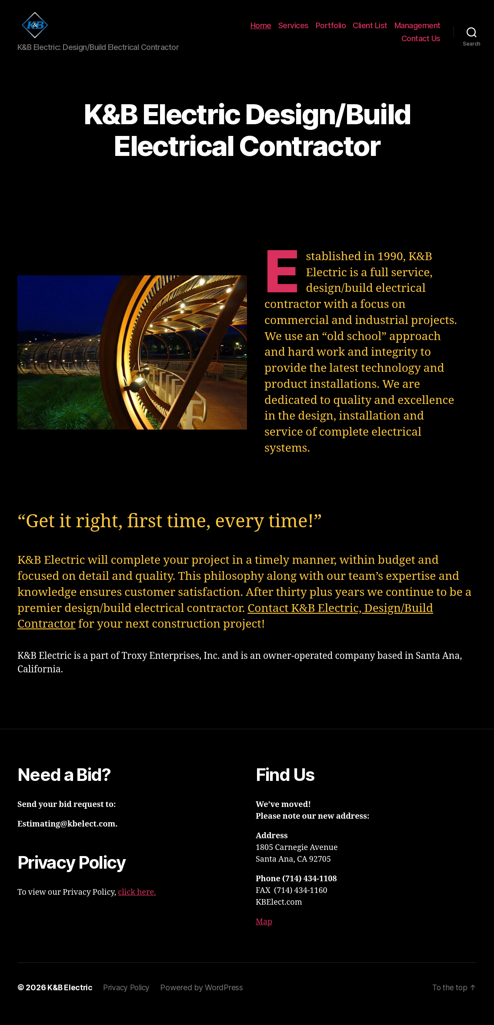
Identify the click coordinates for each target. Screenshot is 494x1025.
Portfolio (331, 31)
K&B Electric (70, 1000)
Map (264, 935)
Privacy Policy (129, 1000)
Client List (370, 31)
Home (260, 31)
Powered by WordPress (205, 1000)
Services (293, 31)
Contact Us (421, 45)
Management (417, 31)
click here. (137, 905)
